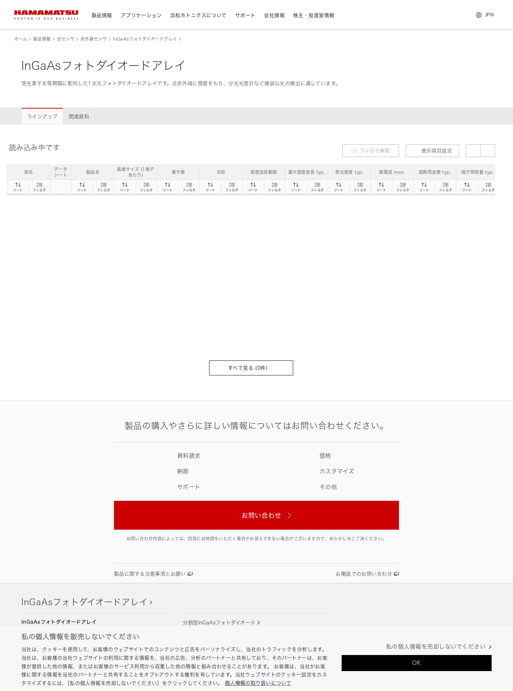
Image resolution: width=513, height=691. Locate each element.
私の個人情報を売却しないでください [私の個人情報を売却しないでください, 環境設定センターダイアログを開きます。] (436, 646)
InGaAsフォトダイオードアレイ (145, 39)
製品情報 (42, 39)
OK (416, 662)
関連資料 (79, 116)
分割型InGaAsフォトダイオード (219, 622)
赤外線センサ (94, 39)
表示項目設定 (432, 150)
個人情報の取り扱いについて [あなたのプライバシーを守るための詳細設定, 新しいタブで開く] (258, 683)
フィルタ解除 (375, 150)
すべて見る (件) (251, 368)
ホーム (20, 39)
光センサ (65, 39)
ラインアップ (42, 116)
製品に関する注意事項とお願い (150, 574)
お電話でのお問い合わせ (364, 574)
